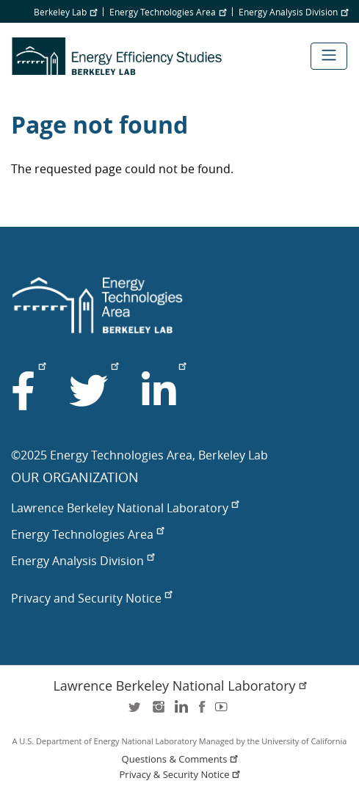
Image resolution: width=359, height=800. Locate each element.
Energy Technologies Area (167, 11)
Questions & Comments (181, 759)
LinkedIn (180, 711)
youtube (224, 711)
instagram (158, 711)
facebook (202, 711)
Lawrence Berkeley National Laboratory (125, 508)
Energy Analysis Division (293, 11)
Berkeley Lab (65, 11)
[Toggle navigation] (329, 56)
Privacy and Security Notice (91, 598)
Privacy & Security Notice (181, 774)
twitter (136, 711)
